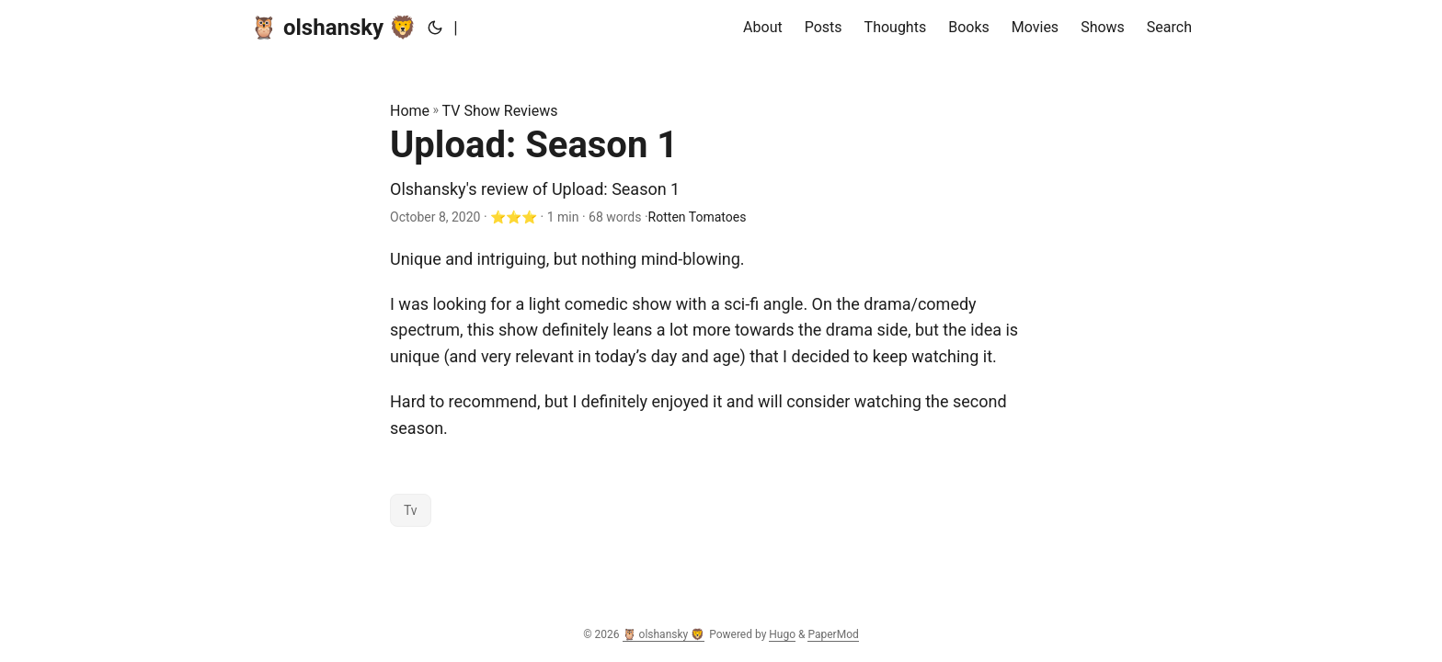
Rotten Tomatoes (697, 217)
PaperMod (832, 634)
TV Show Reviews (500, 111)
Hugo (782, 634)
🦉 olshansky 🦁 (333, 27)
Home (409, 111)
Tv (411, 510)
